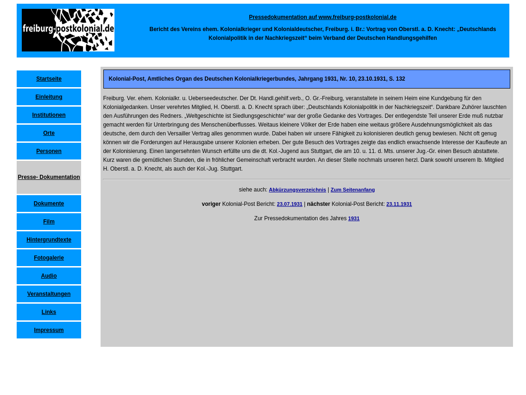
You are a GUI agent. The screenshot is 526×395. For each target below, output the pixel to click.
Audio (49, 276)
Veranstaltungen (48, 294)
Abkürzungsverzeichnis (297, 189)
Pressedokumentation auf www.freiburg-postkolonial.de (322, 17)
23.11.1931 (399, 204)
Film (49, 221)
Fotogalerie (49, 258)
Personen (49, 151)
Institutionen (49, 115)
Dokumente (49, 203)
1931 (353, 218)
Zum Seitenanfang (353, 189)
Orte (49, 133)
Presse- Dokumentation (49, 177)
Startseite (49, 79)
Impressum (49, 330)
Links (49, 312)
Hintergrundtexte (48, 239)
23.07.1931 (290, 204)
